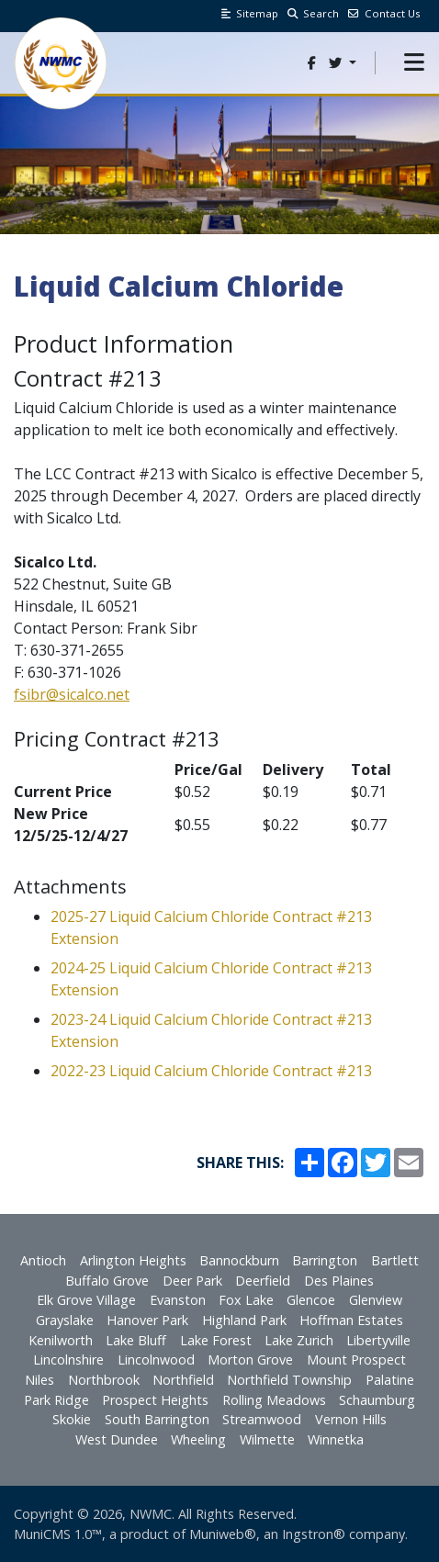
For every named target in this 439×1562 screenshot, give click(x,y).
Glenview (375, 1300)
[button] (414, 63)
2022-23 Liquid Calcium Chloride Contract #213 (211, 1071)
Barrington (324, 1260)
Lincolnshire (68, 1359)
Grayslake (65, 1320)
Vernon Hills (351, 1419)
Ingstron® (313, 1534)
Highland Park (244, 1320)
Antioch (43, 1260)
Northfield (183, 1379)
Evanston (178, 1300)
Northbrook (104, 1379)
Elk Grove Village (86, 1300)
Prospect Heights (155, 1400)
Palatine (390, 1379)
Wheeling (198, 1439)
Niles (39, 1379)
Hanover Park (147, 1320)
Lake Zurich (299, 1340)
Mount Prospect (356, 1359)
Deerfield (262, 1280)
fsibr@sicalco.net (71, 694)
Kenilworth (60, 1340)
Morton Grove (250, 1359)
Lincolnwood (156, 1359)
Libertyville (378, 1340)
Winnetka (336, 1439)
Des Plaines (339, 1280)
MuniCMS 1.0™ (58, 1534)
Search (313, 13)
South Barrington (157, 1419)
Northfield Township (289, 1379)
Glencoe (311, 1300)
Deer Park (192, 1280)
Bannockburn (239, 1260)
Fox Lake (246, 1300)
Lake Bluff (136, 1340)
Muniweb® (222, 1534)
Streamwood (261, 1419)
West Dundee (116, 1439)
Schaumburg (377, 1400)
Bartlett (395, 1260)
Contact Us (384, 13)
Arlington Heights (133, 1260)
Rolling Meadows (274, 1400)
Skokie (71, 1419)
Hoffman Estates (351, 1320)
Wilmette (267, 1439)
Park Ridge (56, 1400)
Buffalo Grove (107, 1280)
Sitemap (249, 13)
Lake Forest (216, 1340)
